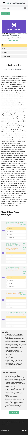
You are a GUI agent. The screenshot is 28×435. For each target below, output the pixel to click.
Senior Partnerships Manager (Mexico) (16, 315)
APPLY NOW (14, 412)
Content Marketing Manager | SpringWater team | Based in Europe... (12, 247)
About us (13, 422)
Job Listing (5, 8)
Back (5, 13)
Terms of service (20, 422)
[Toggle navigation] (25, 8)
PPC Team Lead (10, 295)
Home (3, 422)
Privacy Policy (5, 424)
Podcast (8, 422)
